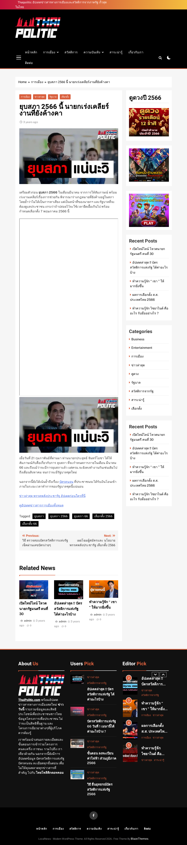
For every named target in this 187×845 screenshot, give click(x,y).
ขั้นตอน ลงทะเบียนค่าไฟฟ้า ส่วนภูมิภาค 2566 (101, 758)
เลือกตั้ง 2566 (103, 516)
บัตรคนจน (66, 482)
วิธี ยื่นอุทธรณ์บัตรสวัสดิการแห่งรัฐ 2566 (99, 789)
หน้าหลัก (31, 52)
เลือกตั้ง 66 (29, 523)
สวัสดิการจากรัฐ (142, 391)
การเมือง (49, 52)
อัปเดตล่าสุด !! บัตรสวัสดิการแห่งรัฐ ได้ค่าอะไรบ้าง (68, 608)
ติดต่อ (29, 63)
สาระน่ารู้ (116, 52)
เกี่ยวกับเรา (135, 52)
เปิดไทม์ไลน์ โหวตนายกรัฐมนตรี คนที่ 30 (33, 608)
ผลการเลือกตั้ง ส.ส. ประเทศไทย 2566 (154, 731)
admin (28, 620)
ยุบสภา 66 (81, 516)
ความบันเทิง (92, 52)
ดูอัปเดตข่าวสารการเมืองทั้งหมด (41, 505)
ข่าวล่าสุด (40, 96)
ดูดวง (135, 374)
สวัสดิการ (71, 52)
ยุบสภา (39, 516)
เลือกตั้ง (65, 96)
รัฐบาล (53, 96)
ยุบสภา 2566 (59, 516)
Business (137, 339)
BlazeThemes (139, 839)
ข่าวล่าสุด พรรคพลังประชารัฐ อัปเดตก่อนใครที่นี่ (52, 496)
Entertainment (141, 348)
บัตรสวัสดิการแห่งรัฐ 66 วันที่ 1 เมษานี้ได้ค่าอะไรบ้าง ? (101, 726)
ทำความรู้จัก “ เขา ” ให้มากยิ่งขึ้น (153, 709)
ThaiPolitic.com (29, 700)
